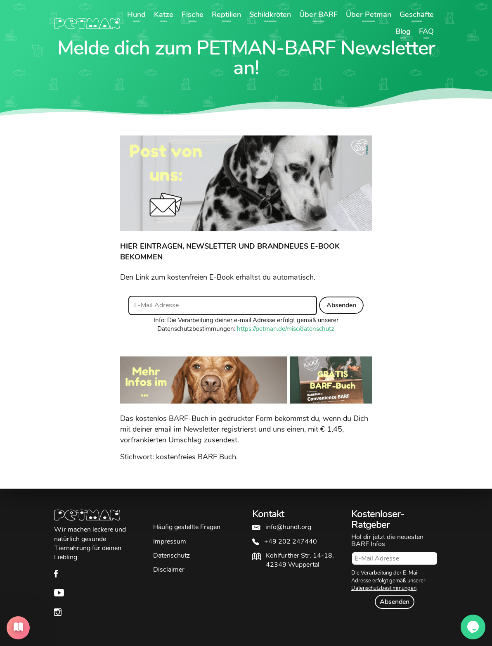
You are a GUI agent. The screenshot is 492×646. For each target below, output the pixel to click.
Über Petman (368, 14)
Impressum (169, 541)
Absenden (341, 305)
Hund (136, 14)
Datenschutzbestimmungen (383, 588)
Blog (403, 31)
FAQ (426, 31)
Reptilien (226, 14)
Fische (192, 14)
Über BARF (318, 14)
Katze (163, 14)
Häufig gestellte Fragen (186, 527)
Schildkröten (270, 14)
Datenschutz (171, 555)
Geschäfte (417, 14)
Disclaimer (168, 569)
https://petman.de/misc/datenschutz (285, 329)
